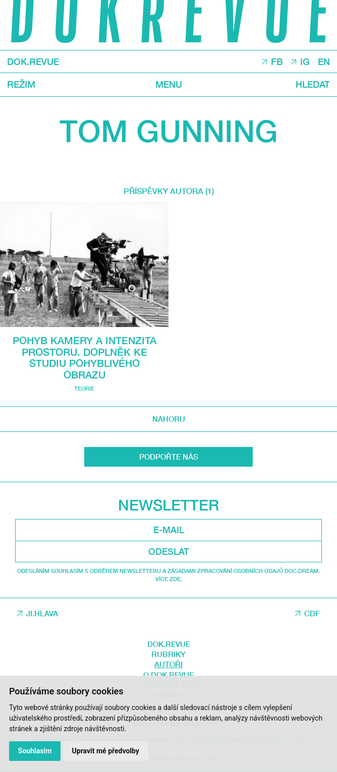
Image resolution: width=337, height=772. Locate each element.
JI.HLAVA (42, 613)
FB (277, 62)
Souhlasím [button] (35, 751)
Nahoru (168, 418)
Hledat (313, 85)
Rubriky (168, 654)
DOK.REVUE (33, 62)
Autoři (168, 664)
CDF (312, 613)
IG (305, 62)
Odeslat (168, 551)
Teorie (84, 388)
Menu (168, 85)
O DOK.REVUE (168, 674)
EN (324, 62)
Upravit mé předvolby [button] (105, 751)
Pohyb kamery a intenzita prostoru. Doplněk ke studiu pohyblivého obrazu (84, 357)
